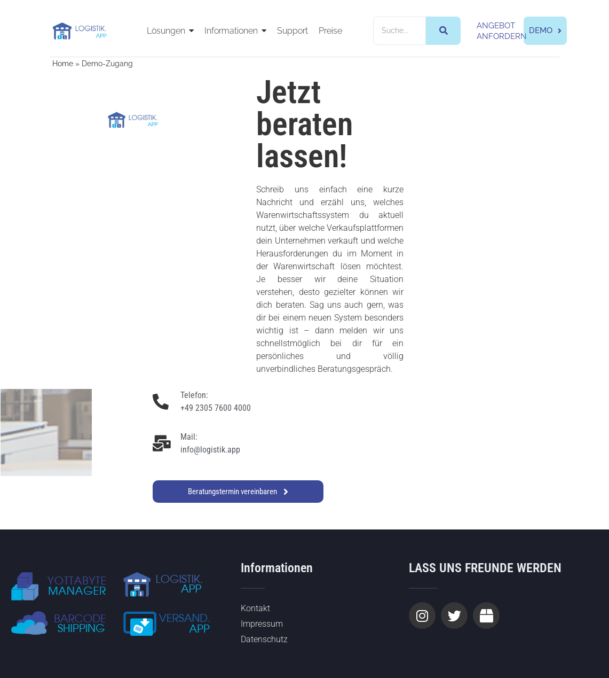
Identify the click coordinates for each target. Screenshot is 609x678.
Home (62, 63)
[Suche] (399, 31)
